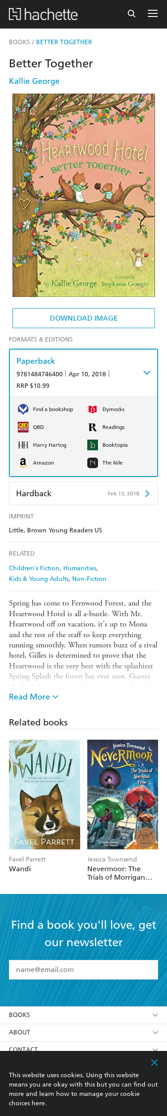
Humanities (79, 568)
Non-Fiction (89, 579)
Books (83, 1015)
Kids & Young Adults (39, 579)
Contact (83, 1050)
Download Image (84, 318)
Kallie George (34, 81)
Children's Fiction (34, 568)
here (38, 1103)
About (83, 1032)
